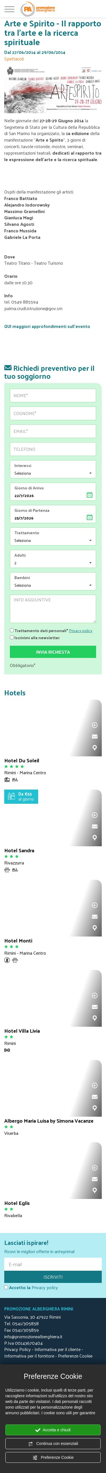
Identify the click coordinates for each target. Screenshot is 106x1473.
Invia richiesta (53, 652)
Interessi (22, 465)
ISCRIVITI (53, 1277)
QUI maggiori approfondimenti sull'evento (47, 326)
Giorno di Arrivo (29, 488)
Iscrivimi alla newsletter (35, 637)
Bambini (22, 577)
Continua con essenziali (53, 1443)
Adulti (20, 555)
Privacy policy (80, 630)
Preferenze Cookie (53, 1457)
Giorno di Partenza (31, 510)
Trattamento (26, 533)
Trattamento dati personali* (39, 630)
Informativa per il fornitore (29, 1356)
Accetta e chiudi (53, 1430)
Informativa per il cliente (57, 1349)
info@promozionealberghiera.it (33, 1336)
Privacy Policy (17, 1349)
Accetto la (17, 1287)
